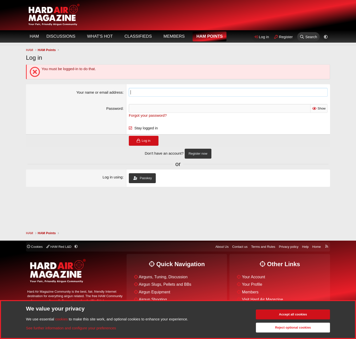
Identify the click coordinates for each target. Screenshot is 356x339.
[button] (79, 36)
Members (174, 36)
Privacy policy (288, 247)
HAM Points (209, 36)
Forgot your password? (148, 115)
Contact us (239, 247)
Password (114, 108)
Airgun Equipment (154, 292)
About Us (221, 247)
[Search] (308, 36)
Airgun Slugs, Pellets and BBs (165, 284)
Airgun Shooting (153, 299)
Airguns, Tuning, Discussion (163, 277)
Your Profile (252, 284)
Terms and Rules (263, 247)
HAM (34, 36)
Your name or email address (99, 92)
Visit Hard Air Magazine (262, 299)
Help (305, 247)
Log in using (113, 177)
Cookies (35, 247)
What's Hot (100, 36)
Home (316, 247)
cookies (61, 319)
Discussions (60, 36)
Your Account (253, 277)
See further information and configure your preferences (71, 328)
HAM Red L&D (59, 247)
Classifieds (138, 36)
